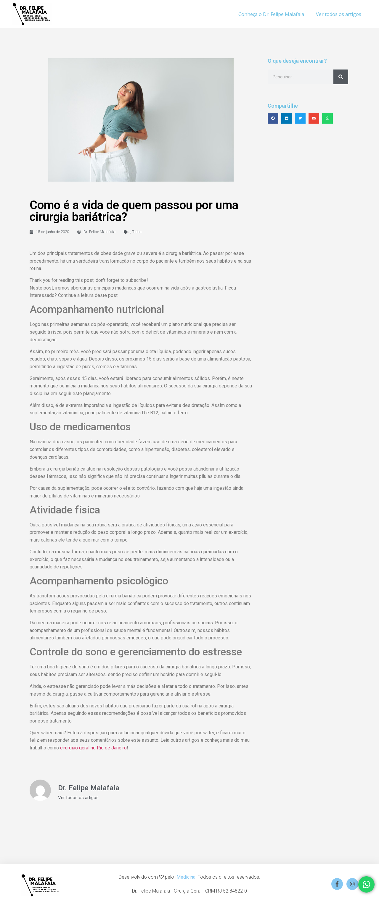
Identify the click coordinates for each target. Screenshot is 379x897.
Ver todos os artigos (338, 14)
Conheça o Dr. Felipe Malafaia (271, 14)
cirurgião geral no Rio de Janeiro (93, 748)
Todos (137, 231)
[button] (273, 118)
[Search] (340, 77)
